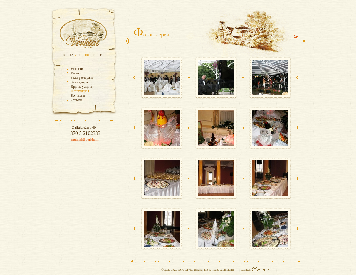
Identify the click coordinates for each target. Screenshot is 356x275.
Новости (77, 69)
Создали (246, 269)
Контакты (78, 95)
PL (94, 55)
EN (71, 55)
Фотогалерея (80, 91)
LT (64, 55)
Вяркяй (76, 73)
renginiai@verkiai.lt (84, 139)
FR (101, 55)
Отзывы (76, 100)
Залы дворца (80, 82)
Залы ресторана (82, 78)
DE (79, 55)
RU (87, 55)
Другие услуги (81, 87)
